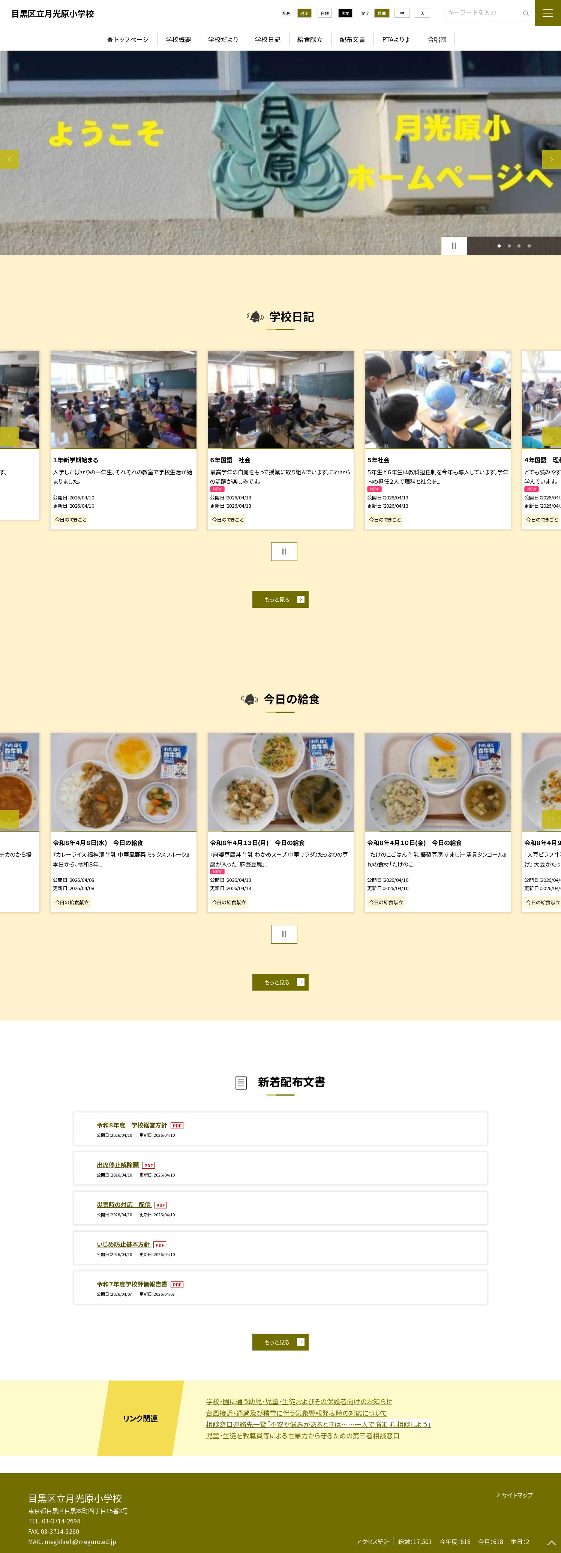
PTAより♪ (396, 39)
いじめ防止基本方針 (124, 1244)
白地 (325, 13)
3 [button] (519, 246)
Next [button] (551, 159)
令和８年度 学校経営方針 (133, 1124)
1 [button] (499, 246)
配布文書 (352, 39)
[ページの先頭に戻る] (551, 1543)
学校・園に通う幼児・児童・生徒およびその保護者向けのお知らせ (299, 1401)
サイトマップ (517, 1494)
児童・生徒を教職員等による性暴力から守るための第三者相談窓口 (303, 1435)
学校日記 (267, 39)
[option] (280, 153)
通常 (304, 13)
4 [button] (529, 246)
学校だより (223, 39)
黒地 (345, 13)
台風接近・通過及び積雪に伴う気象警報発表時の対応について (296, 1413)
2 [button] (509, 246)
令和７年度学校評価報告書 (133, 1283)
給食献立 (310, 39)
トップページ (131, 39)
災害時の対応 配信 (124, 1204)
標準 (382, 13)
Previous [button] (9, 159)
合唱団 (437, 39)
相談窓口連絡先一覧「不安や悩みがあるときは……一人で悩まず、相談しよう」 (318, 1424)
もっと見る (277, 599)
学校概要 (178, 39)
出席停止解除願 (118, 1164)
